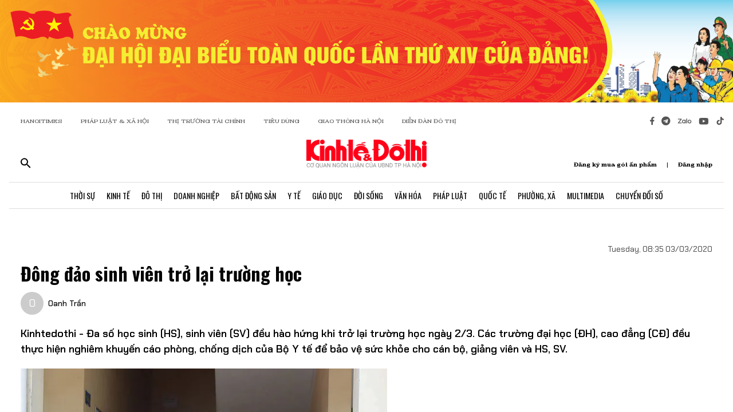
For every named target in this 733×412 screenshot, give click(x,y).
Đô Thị (151, 195)
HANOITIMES (41, 121)
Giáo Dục (327, 195)
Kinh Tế (118, 195)
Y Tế (294, 195)
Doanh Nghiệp (196, 195)
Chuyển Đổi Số (639, 195)
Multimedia (585, 195)
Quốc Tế (492, 195)
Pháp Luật (450, 195)
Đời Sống (368, 195)
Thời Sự (82, 195)
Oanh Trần (67, 303)
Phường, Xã (536, 195)
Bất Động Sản (253, 195)
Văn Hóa (408, 195)
